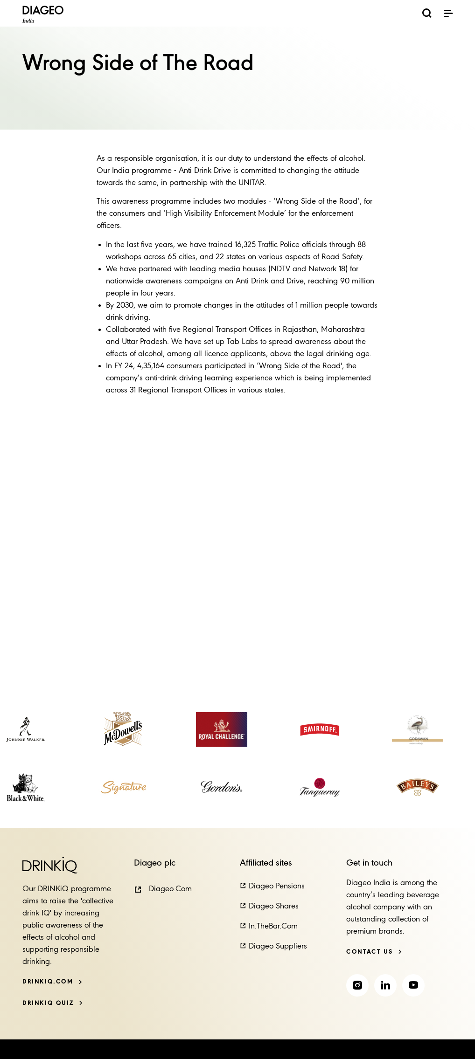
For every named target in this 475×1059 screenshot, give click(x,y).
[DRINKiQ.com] (52, 982)
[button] (163, 889)
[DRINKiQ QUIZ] (52, 1003)
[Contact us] (374, 952)
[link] (25, 729)
